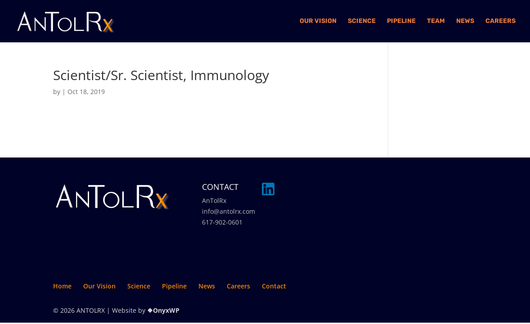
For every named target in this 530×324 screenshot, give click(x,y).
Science (362, 21)
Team (436, 21)
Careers (500, 21)
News (465, 21)
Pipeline (401, 21)
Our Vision (318, 21)
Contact (274, 286)
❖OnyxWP (163, 310)
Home (62, 286)
